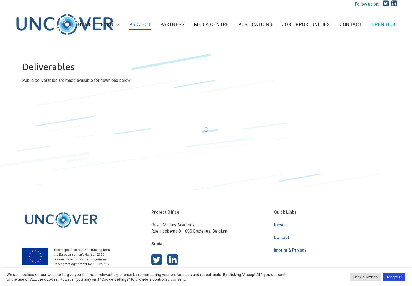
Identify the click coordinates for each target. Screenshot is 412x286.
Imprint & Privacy (290, 250)
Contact (281, 237)
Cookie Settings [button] (365, 277)
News (279, 224)
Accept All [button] (394, 277)
